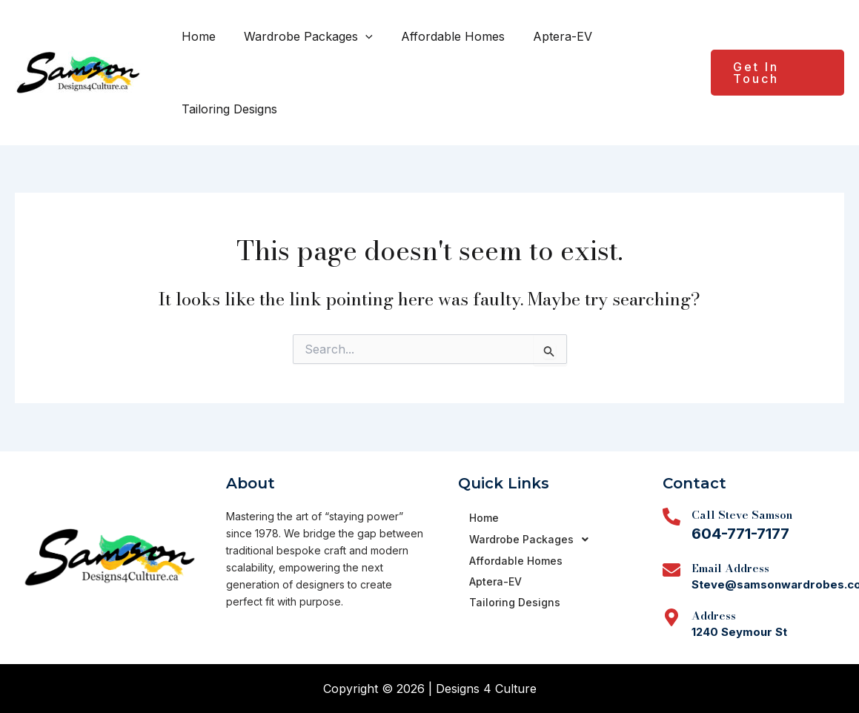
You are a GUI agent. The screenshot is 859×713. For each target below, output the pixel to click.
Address (713, 615)
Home (196, 36)
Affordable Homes (442, 36)
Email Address (730, 568)
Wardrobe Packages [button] (301, 36)
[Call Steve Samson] (671, 516)
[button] (358, 36)
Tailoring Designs (227, 109)
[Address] (671, 617)
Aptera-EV (547, 36)
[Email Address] (671, 570)
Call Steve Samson (741, 514)
